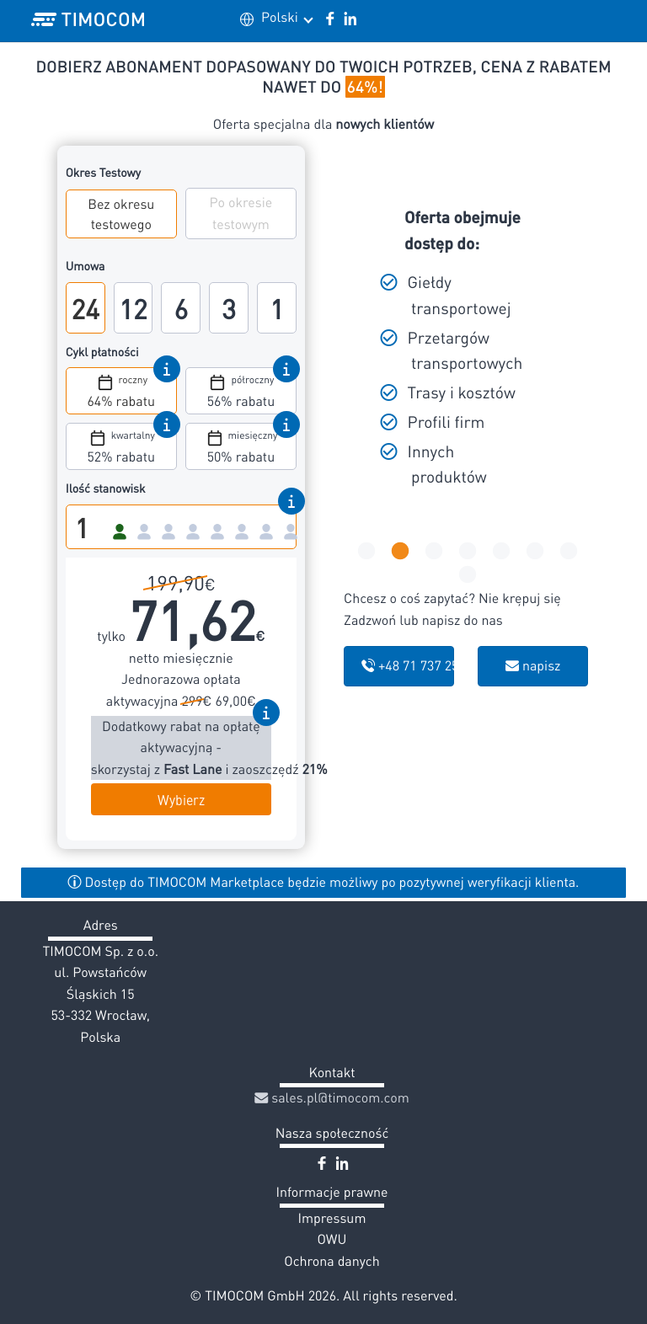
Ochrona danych (331, 1261)
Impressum (332, 1218)
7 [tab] (567, 551)
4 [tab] (465, 551)
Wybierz (181, 799)
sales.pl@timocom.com (331, 1097)
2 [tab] (398, 551)
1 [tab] (364, 551)
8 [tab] (465, 575)
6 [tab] (533, 551)
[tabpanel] (466, 351)
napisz (532, 665)
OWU (332, 1239)
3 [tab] (432, 551)
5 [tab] (499, 551)
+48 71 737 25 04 (407, 665)
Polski (286, 16)
